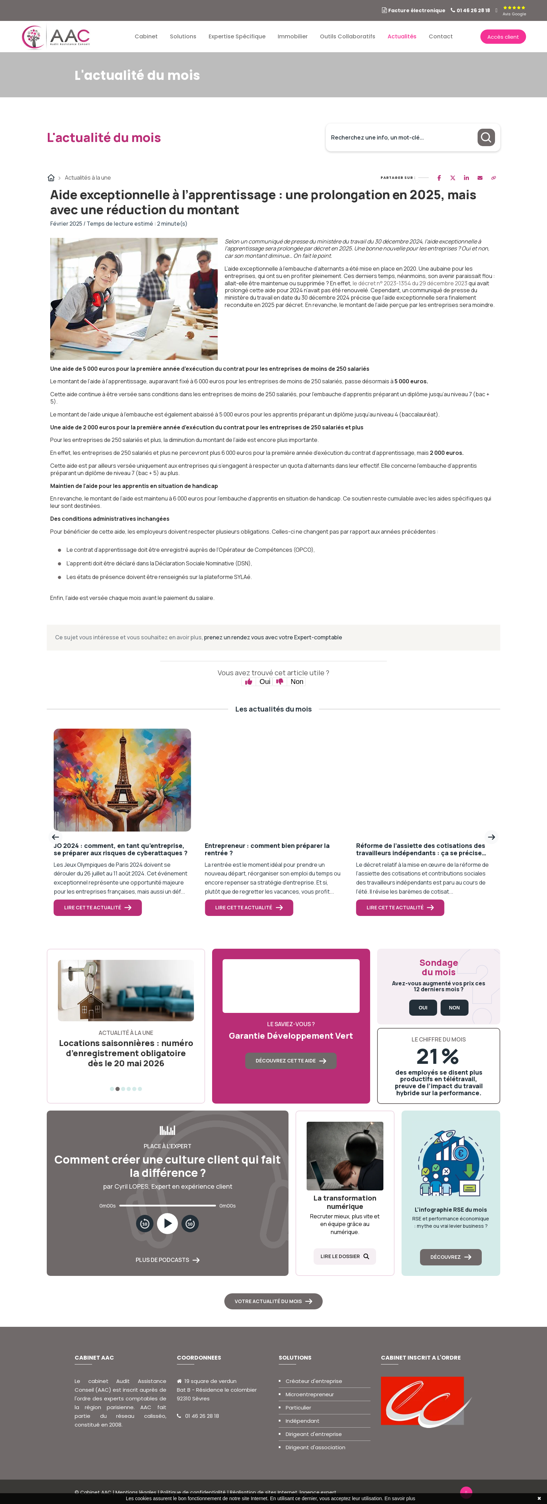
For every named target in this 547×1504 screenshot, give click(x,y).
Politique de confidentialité (193, 1492)
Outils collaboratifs (347, 36)
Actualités (402, 36)
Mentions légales (135, 1492)
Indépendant (303, 1420)
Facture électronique (416, 10)
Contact (441, 36)
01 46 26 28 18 (473, 10)
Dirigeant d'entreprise (314, 1434)
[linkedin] (496, 10)
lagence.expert (318, 1492)
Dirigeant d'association (315, 1447)
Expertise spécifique (237, 36)
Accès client (503, 36)
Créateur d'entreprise (314, 1381)
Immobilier (293, 36)
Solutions (183, 36)
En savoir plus (399, 1498)
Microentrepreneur (310, 1394)
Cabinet (146, 36)
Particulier (298, 1407)
